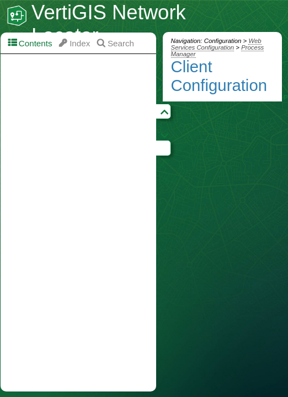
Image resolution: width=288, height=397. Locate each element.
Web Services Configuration (216, 44)
